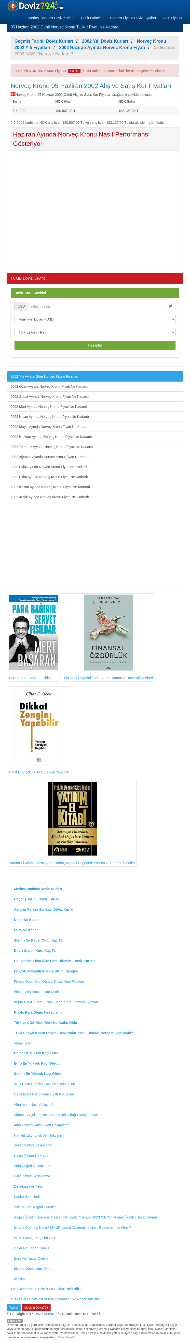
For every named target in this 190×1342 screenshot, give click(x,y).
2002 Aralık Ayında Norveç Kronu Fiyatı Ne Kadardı (50, 497)
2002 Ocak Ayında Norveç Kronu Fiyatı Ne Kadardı (49, 386)
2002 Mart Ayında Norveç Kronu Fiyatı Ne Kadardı (49, 407)
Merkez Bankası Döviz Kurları (50, 18)
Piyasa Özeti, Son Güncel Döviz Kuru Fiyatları (49, 981)
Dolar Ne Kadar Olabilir (31, 1248)
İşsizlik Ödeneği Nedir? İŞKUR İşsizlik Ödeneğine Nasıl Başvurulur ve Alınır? (72, 1228)
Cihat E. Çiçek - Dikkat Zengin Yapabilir (39, 731)
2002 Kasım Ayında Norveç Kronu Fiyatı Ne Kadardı (50, 487)
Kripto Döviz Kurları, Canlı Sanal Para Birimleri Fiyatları (56, 1002)
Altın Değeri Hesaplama (32, 1166)
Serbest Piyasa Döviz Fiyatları (133, 18)
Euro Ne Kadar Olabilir (31, 1258)
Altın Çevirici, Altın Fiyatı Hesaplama (41, 1125)
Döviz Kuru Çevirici (30, 293)
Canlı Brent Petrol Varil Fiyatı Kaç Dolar (44, 1094)
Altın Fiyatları (173, 18)
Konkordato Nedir (27, 1197)
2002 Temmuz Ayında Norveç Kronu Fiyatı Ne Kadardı (52, 447)
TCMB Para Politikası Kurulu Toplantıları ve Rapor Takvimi (54, 1299)
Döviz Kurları (44, 1314)
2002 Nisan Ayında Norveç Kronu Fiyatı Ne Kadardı (50, 417)
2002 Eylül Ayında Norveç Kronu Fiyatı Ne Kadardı (49, 467)
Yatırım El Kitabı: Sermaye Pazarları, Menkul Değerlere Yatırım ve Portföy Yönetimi (72, 823)
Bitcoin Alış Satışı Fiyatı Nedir (36, 992)
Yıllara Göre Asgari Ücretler (35, 1207)
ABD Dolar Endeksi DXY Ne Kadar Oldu (44, 1084)
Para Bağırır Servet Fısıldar (33, 637)
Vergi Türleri (23, 1043)
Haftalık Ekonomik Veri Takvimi (37, 1135)
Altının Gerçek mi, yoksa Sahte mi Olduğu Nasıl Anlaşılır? (58, 1115)
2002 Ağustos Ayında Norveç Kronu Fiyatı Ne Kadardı (52, 457)
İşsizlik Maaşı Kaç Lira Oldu (35, 1238)
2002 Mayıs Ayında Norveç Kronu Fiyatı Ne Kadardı (50, 427)
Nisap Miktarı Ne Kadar (32, 1155)
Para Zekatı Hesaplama (32, 1176)
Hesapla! (95, 345)
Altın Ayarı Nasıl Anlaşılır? (34, 1104)
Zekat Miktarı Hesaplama (33, 1145)
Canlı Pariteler (92, 18)
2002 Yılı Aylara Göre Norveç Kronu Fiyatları (44, 376)
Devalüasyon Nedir (28, 1186)
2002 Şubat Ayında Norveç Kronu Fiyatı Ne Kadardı (50, 396)
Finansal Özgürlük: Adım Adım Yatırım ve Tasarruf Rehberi (108, 637)
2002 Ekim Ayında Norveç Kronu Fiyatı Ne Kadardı (49, 477)
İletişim (19, 1279)
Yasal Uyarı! (66, 1337)
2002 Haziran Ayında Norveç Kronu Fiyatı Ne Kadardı (51, 437)
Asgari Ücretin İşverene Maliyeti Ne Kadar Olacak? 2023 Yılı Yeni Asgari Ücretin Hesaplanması (86, 1217)
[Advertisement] (95, 211)
